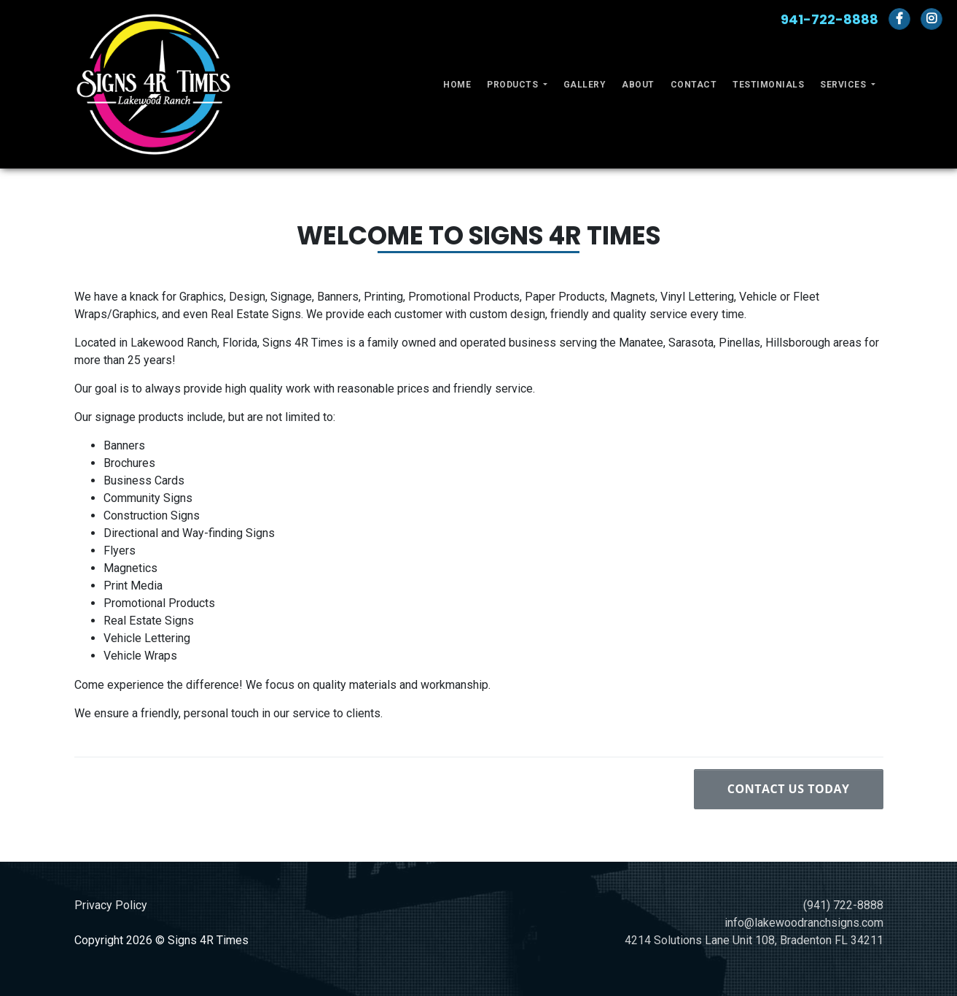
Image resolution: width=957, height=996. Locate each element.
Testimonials (768, 85)
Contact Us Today (788, 789)
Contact (694, 85)
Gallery (584, 85)
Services (844, 85)
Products (514, 85)
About (638, 85)
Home (457, 85)
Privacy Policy (110, 905)
